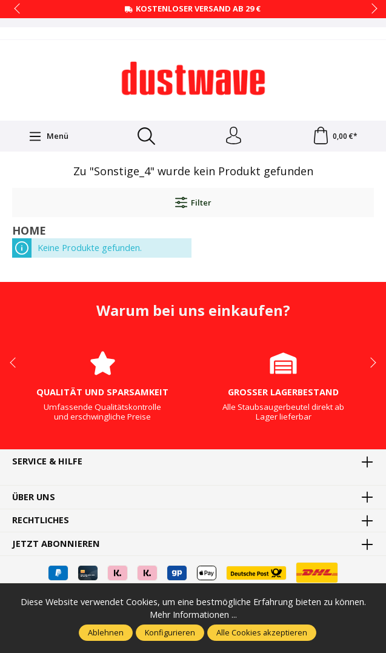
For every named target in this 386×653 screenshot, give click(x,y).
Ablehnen (106, 632)
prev (18, 9)
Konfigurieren (170, 632)
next (371, 9)
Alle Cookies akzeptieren (261, 632)
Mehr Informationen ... (193, 614)
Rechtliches (41, 521)
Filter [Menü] (193, 203)
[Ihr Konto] (233, 136)
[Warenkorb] (334, 136)
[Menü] (48, 136)
